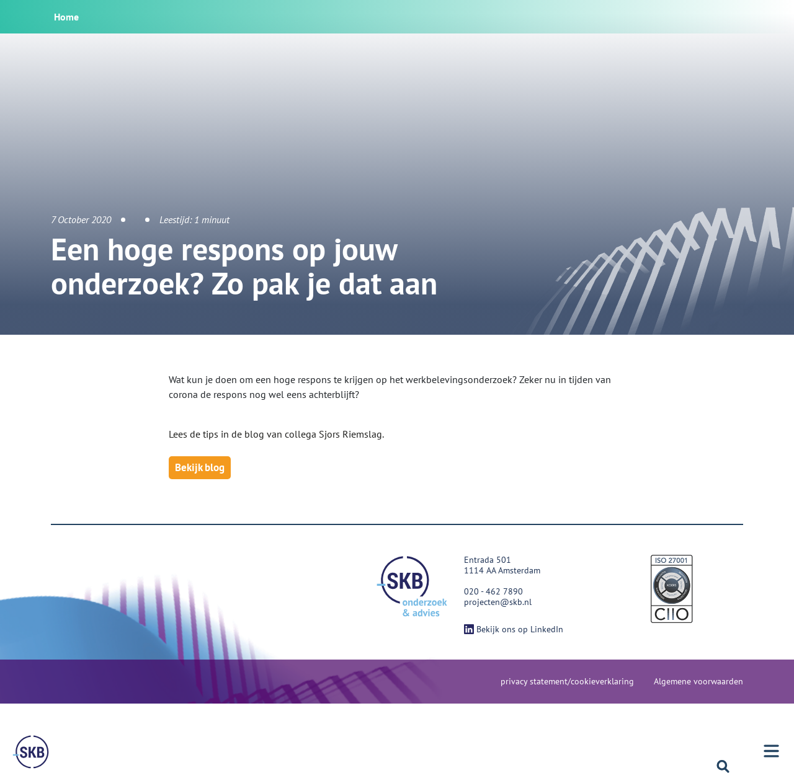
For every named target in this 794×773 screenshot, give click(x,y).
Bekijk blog (200, 467)
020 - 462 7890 (493, 591)
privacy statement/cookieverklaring (567, 681)
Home (66, 17)
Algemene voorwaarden (698, 681)
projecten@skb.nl (498, 601)
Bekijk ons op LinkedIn (513, 629)
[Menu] (31, 752)
